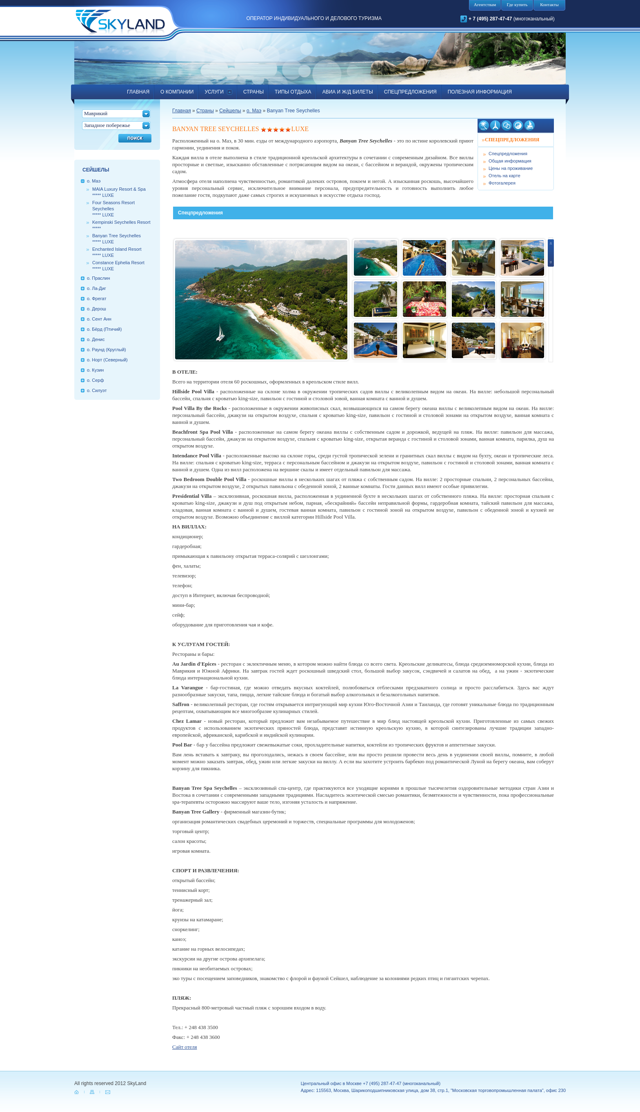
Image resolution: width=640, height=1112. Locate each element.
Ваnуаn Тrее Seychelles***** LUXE (116, 238)
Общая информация (510, 160)
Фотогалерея (502, 183)
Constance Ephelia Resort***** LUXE (118, 265)
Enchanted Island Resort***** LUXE (116, 252)
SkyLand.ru (120, 23)
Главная (181, 111)
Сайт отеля (184, 1047)
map (93, 1092)
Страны (205, 111)
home (77, 1092)
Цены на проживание (511, 168)
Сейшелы (230, 111)
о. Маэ (254, 111)
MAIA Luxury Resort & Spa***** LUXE (119, 192)
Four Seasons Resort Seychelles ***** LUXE (113, 208)
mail (108, 1092)
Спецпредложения (508, 153)
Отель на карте (504, 175)
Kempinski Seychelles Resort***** (121, 225)
